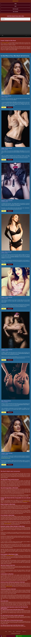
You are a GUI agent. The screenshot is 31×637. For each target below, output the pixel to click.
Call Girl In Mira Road (7, 523)
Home (15, 3)
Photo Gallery (18, 631)
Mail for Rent (15, 11)
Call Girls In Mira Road (5, 42)
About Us (10, 631)
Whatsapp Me (10, 107)
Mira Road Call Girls (26, 501)
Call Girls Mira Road (9, 586)
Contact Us (24, 631)
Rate (15, 6)
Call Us (4, 107)
